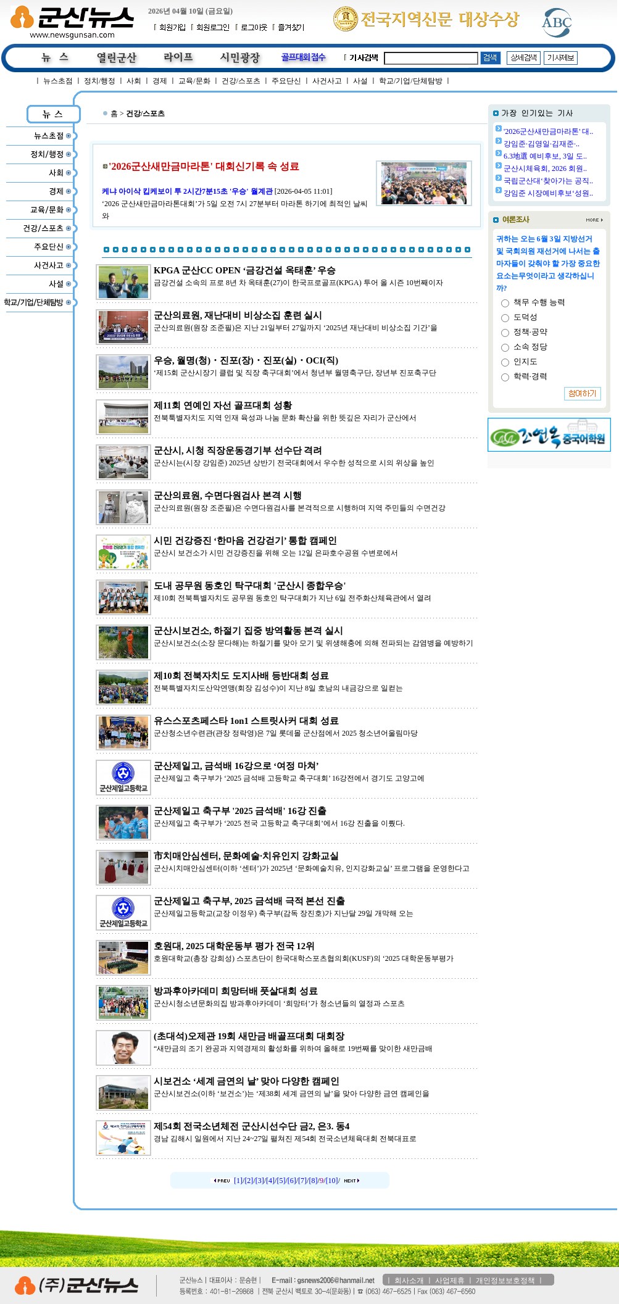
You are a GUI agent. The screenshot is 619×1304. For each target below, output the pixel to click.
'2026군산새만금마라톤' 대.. (548, 131)
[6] (292, 1180)
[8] (313, 1180)
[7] (302, 1180)
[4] (270, 1180)
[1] (238, 1180)
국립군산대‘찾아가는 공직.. (548, 180)
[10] (332, 1180)
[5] (280, 1180)
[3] (259, 1180)
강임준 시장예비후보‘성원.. (548, 193)
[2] (248, 1180)
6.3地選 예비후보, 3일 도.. (545, 156)
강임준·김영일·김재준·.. (542, 143)
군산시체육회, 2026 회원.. (545, 168)
